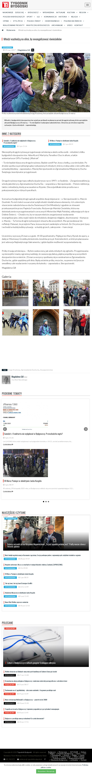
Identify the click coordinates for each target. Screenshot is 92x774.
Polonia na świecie (59, 758)
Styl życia (54, 757)
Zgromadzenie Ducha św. (30, 370)
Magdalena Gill (24, 50)
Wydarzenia (48, 12)
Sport (78, 754)
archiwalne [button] (58, 25)
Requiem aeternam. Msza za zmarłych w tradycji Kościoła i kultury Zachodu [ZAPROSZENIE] (33, 564)
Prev (5, 429)
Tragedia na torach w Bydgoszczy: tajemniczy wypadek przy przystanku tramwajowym (32, 709)
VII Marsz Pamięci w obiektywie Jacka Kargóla (64, 140)
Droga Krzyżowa (14, 370)
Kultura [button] (72, 12)
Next (86, 429)
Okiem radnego (79, 757)
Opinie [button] (7, 21)
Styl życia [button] (19, 21)
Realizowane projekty (13, 25)
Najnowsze (8, 12)
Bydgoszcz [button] (34, 12)
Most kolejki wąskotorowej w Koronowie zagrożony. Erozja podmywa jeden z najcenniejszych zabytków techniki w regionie (43, 555)
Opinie (82, 755)
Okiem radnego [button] (53, 21)
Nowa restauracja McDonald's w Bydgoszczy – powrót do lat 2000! (26, 699)
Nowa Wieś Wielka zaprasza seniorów (16, 602)
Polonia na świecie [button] (74, 21)
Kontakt (78, 25)
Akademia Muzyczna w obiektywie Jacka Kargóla (20, 592)
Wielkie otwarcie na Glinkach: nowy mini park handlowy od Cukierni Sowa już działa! (31, 671)
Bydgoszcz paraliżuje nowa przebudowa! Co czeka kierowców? (24, 718)
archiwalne (74, 760)
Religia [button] (75, 17)
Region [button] (83, 12)
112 (84, 754)
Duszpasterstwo (46, 370)
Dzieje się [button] (20, 12)
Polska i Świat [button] (35, 21)
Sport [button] (31, 17)
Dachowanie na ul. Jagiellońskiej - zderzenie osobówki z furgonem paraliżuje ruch (30, 690)
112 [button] (39, 17)
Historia (66, 755)
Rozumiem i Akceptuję (46, 771)
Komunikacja (50, 17)
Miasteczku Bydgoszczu (38, 25)
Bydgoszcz (52, 752)
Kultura (83, 752)
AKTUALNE (60, 12)
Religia (74, 755)
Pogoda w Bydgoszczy (14, 17)
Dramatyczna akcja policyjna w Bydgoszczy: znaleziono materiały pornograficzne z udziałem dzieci (36, 681)
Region (52, 754)
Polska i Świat (66, 757)
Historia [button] (64, 17)
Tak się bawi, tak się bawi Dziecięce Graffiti (18, 583)
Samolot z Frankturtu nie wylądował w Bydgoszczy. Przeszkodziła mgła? (20, 141)
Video (69, 25)
